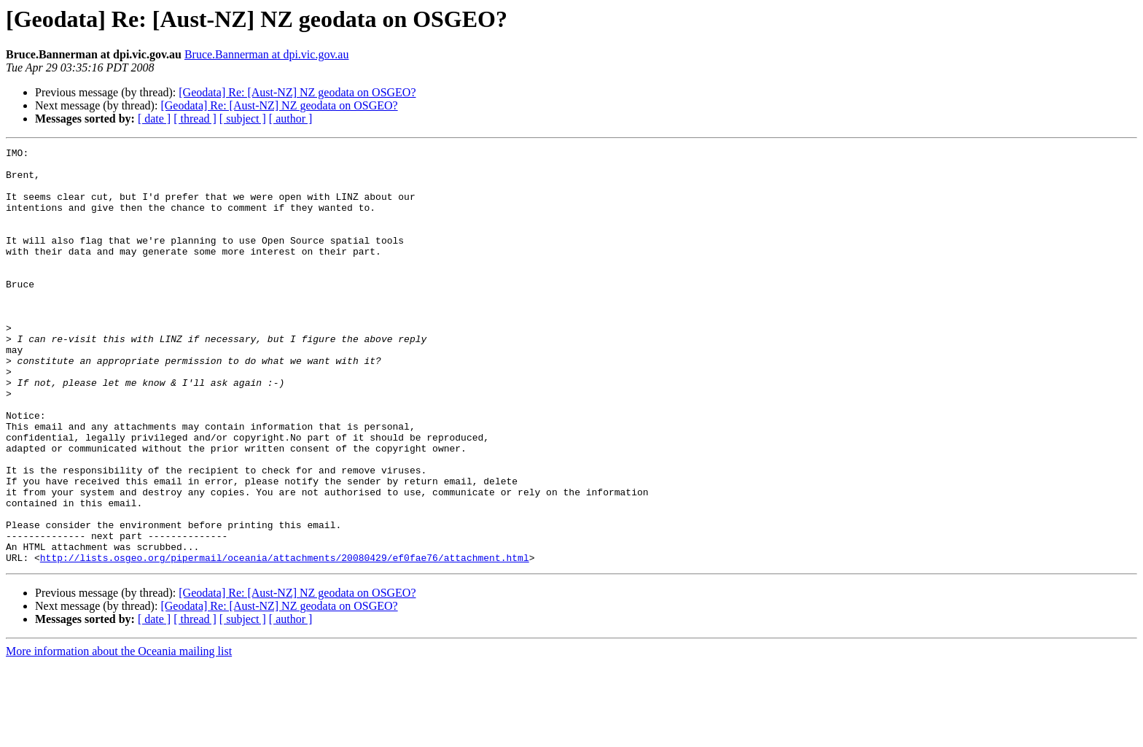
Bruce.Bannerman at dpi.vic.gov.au (266, 54)
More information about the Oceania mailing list (119, 734)
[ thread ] (194, 118)
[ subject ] (242, 118)
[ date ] (154, 118)
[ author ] (291, 118)
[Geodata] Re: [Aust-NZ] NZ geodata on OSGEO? (297, 92)
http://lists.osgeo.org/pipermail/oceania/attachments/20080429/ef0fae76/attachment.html (284, 640)
